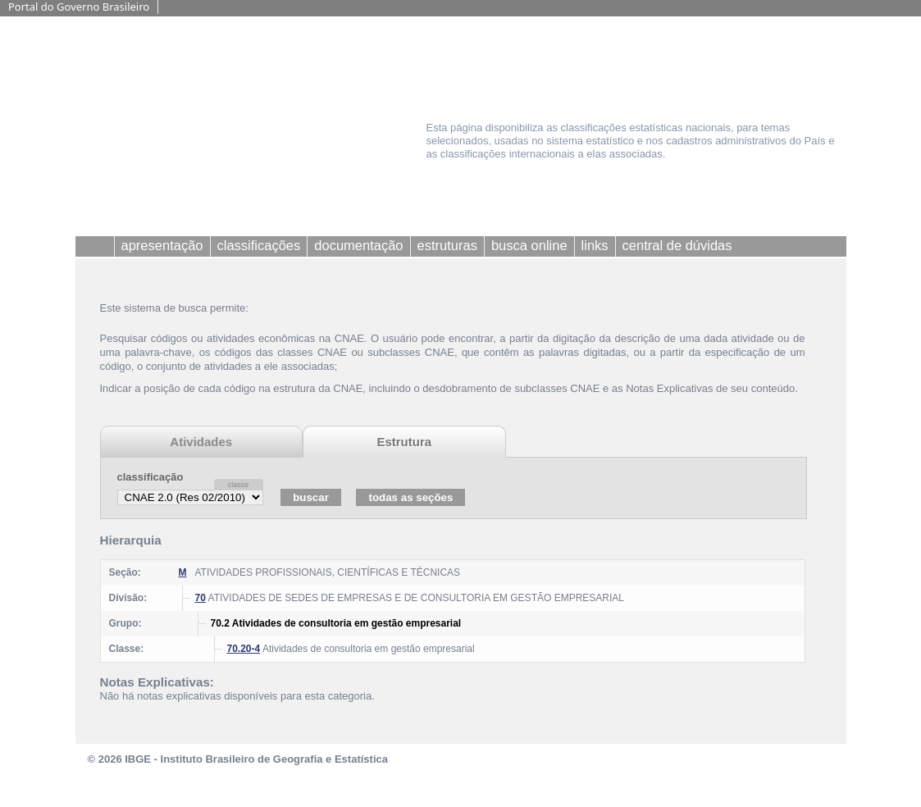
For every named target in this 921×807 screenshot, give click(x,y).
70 (200, 598)
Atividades (201, 442)
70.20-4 (244, 648)
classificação (150, 477)
